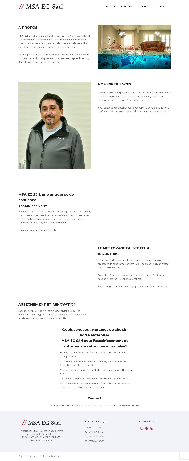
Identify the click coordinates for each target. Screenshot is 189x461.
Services (145, 6)
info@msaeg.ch (96, 441)
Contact (162, 6)
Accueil (110, 6)
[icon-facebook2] (142, 428)
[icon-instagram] (147, 428)
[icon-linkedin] (152, 428)
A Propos (127, 6)
